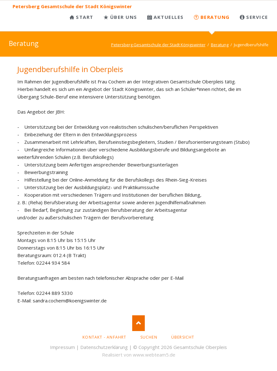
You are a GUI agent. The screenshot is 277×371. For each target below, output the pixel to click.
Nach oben (138, 323)
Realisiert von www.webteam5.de (138, 354)
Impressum (62, 347)
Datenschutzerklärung (104, 347)
